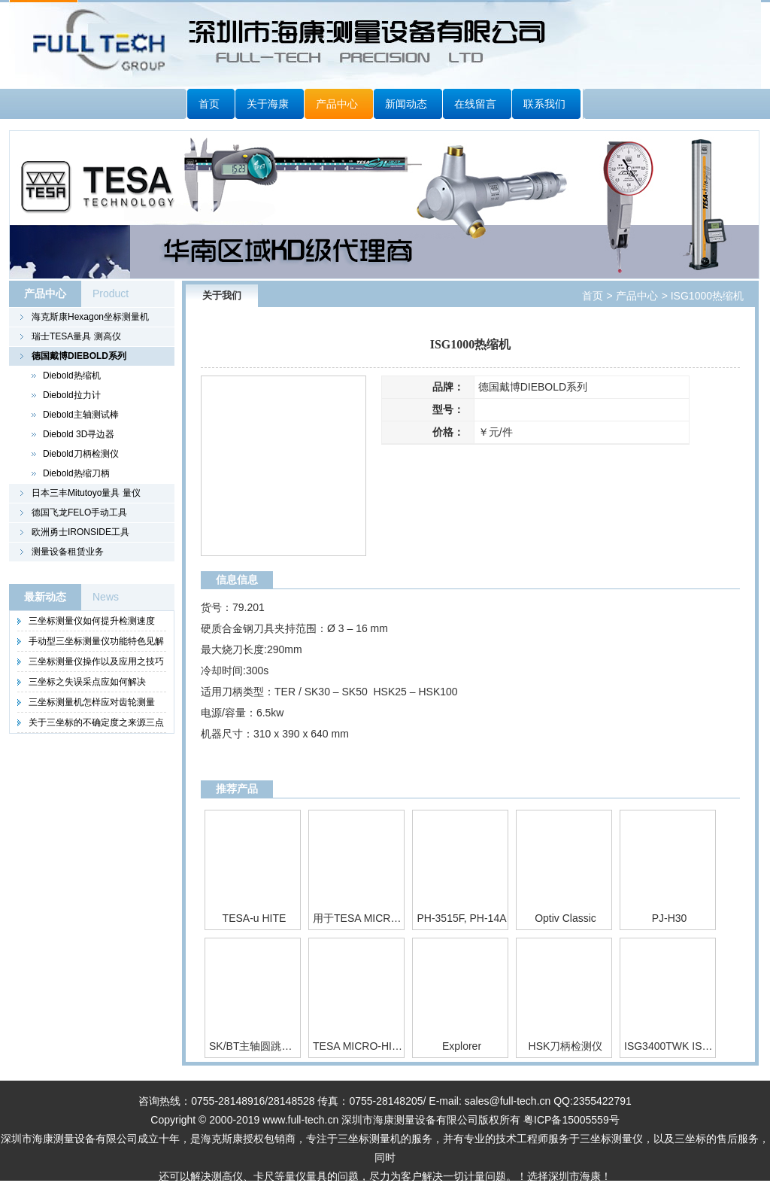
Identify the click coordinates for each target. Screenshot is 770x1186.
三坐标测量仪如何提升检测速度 (92, 621)
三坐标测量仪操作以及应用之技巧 (96, 661)
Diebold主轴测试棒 (81, 414)
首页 (209, 104)
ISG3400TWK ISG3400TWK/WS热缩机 (669, 1046)
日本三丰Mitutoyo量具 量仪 (86, 493)
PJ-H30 (669, 918)
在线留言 (475, 104)
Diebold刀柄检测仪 (81, 454)
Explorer (461, 1046)
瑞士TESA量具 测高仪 (76, 336)
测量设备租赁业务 (68, 551)
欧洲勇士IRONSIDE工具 (80, 532)
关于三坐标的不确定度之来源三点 (96, 722)
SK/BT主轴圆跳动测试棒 (254, 1046)
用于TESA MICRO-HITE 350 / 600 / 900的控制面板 (358, 918)
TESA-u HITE (254, 918)
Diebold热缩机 (72, 375)
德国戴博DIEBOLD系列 (79, 356)
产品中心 (337, 104)
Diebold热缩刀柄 (76, 473)
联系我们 (544, 104)
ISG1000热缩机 (706, 296)
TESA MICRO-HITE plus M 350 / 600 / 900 (358, 1046)
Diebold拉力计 (72, 395)
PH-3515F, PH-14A (461, 918)
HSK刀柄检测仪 (566, 1046)
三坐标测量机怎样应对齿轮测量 (92, 702)
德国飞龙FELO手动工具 (79, 512)
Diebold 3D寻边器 (78, 434)
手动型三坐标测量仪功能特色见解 (96, 641)
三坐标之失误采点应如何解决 (87, 682)
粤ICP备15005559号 (571, 1120)
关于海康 (268, 104)
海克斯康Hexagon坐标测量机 (90, 317)
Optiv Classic (565, 918)
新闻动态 (406, 104)
